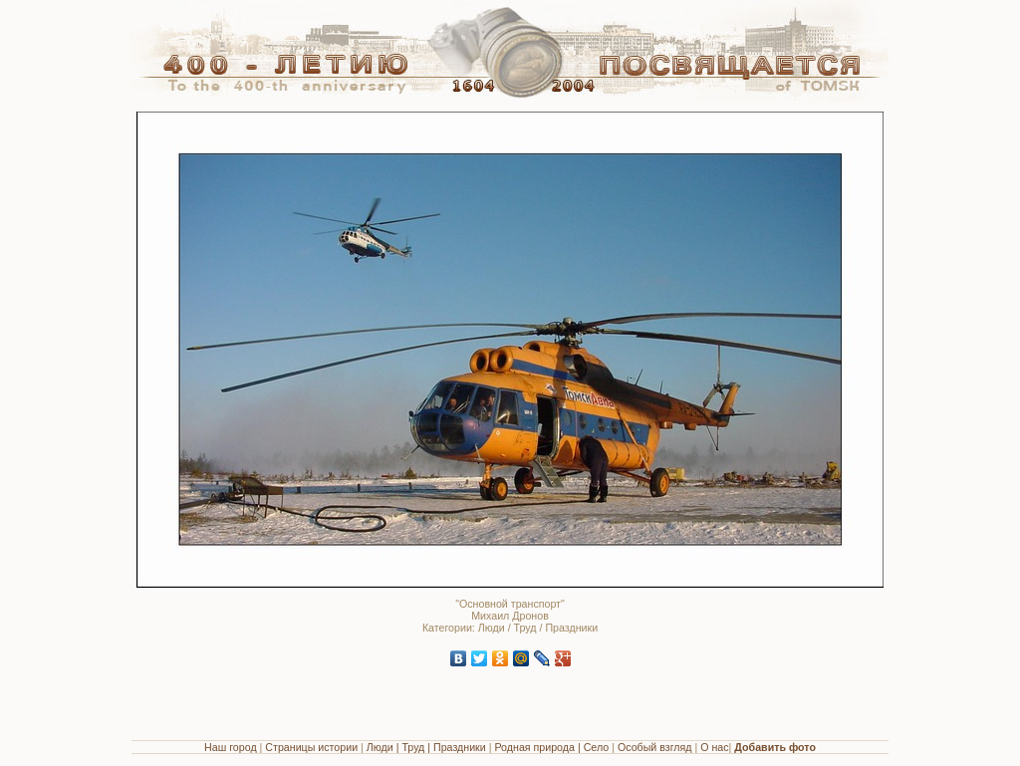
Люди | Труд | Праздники (426, 747)
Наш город (230, 747)
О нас (714, 747)
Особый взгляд (655, 747)
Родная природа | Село (551, 747)
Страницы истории (311, 747)
